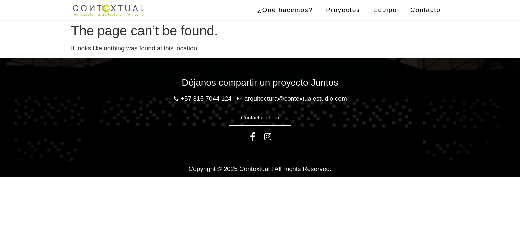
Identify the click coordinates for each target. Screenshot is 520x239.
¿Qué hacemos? (285, 9)
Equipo (385, 9)
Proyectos (343, 9)
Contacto (425, 9)
